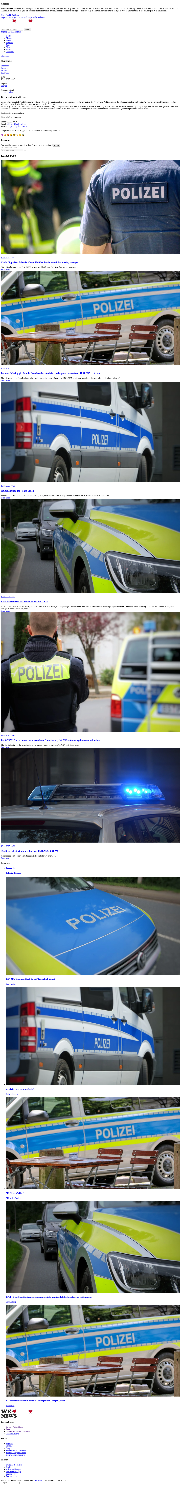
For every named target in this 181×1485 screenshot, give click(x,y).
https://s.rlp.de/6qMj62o (18, 126)
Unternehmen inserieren (15, 1455)
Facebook (5, 66)
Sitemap (9, 1446)
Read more (5, 269)
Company (10, 52)
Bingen (4, 86)
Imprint (4, 17)
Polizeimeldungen (13, 1469)
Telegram (5, 72)
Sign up (4, 31)
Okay (3, 15)
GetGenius (38, 1480)
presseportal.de (7, 92)
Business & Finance (14, 1465)
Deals (8, 36)
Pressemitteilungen (13, 1472)
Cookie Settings (12, 15)
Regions (9, 43)
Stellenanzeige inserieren (16, 1453)
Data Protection (14, 17)
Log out (11, 31)
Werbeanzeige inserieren (16, 1450)
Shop (8, 47)
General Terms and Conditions (33, 17)
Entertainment (11, 1476)
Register (18, 31)
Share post (5, 56)
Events (9, 40)
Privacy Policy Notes (14, 1427)
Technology (10, 1474)
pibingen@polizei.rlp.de (16, 124)
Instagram (5, 68)
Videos (9, 49)
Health (8, 1467)
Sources (9, 1448)
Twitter (4, 70)
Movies (9, 38)
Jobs (8, 45)
